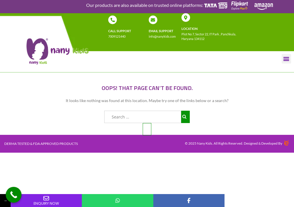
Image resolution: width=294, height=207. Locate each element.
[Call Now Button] (14, 195)
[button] (286, 59)
